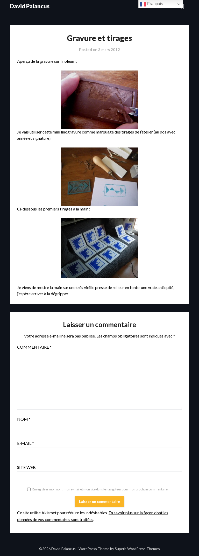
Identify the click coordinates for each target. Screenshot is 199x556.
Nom (24, 419)
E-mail (25, 443)
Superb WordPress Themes (137, 548)
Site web (26, 467)
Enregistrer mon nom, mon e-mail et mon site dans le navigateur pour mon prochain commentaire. (100, 489)
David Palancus (29, 6)
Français (151, 4)
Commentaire (34, 346)
